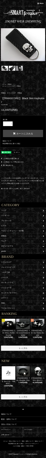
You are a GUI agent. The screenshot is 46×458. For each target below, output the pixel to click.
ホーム (4, 84)
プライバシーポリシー (31, 443)
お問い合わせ (5, 434)
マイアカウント (6, 429)
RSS (27, 446)
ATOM (31, 446)
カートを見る (28, 429)
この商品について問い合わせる (12, 162)
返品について (7, 141)
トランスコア (11, 86)
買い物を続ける (6, 165)
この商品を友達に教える (9, 158)
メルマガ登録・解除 (18, 446)
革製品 (10, 84)
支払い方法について (14, 441)
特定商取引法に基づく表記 (11, 143)
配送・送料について (27, 441)
